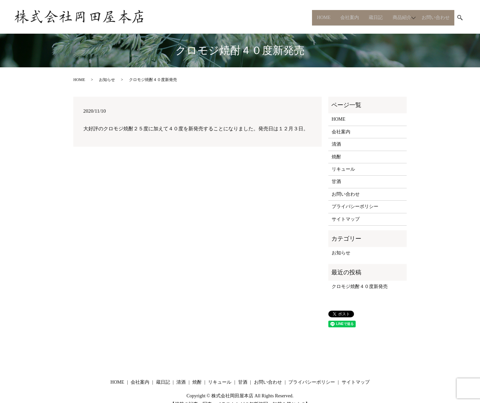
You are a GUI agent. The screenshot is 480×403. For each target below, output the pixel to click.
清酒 (336, 144)
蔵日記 (370, 17)
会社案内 (342, 17)
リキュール (343, 169)
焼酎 (336, 156)
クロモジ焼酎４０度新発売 (360, 286)
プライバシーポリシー (355, 206)
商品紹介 (397, 17)
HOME (315, 17)
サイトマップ (346, 219)
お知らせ (107, 79)
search (460, 18)
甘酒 (336, 181)
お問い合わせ (435, 17)
